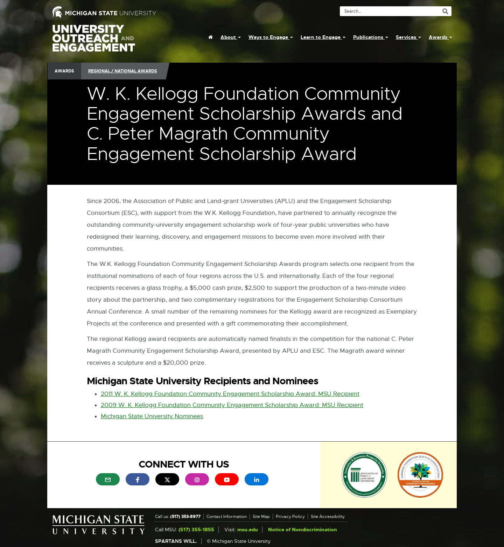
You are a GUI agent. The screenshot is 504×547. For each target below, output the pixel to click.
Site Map (261, 516)
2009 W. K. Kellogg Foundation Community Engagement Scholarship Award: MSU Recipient (232, 405)
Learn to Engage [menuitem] (323, 37)
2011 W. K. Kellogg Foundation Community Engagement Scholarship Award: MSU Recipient (230, 394)
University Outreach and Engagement (93, 42)
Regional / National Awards (122, 71)
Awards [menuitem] (440, 37)
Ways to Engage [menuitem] (270, 37)
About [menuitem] (230, 37)
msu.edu (247, 530)
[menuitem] (210, 37)
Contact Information (226, 516)
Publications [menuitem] (370, 37)
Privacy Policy (290, 516)
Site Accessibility (328, 516)
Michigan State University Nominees (152, 416)
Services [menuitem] (408, 37)
